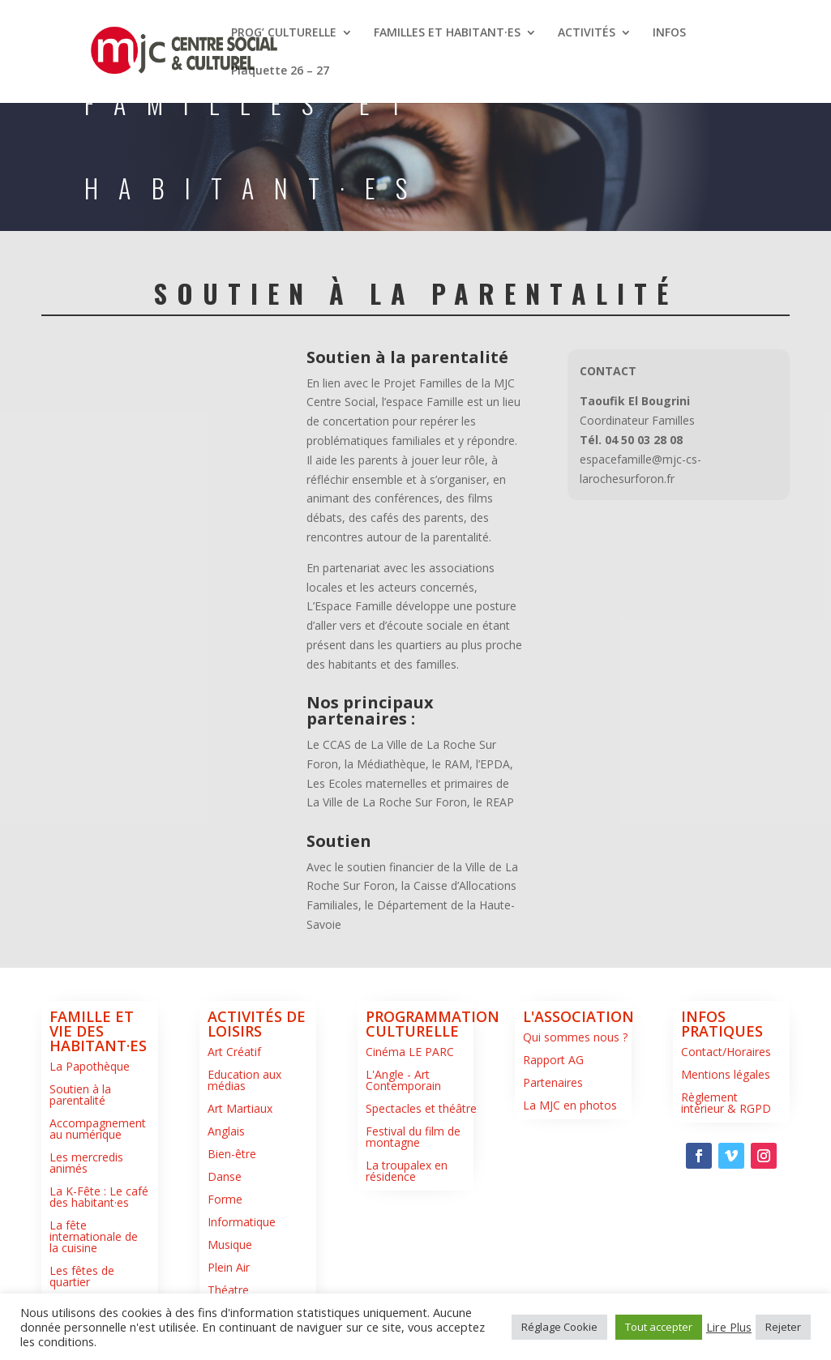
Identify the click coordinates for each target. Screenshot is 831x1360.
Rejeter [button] (783, 1326)
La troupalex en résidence (407, 1170)
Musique (230, 1244)
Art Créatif (234, 1051)
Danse (225, 1176)
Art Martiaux (240, 1108)
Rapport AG (553, 1059)
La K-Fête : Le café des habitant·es (98, 1196)
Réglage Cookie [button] (559, 1326)
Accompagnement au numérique (97, 1128)
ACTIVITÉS (586, 33)
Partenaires (553, 1082)
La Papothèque (89, 1066)
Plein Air (229, 1267)
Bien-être (232, 1153)
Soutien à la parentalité (80, 1094)
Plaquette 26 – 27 (280, 71)
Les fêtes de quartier (81, 1276)
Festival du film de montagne (413, 1136)
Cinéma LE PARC (410, 1051)
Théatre (228, 1290)
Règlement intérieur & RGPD (726, 1102)
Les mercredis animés (86, 1162)
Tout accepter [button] (658, 1326)
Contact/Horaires (726, 1051)
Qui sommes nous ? (575, 1037)
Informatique (242, 1222)
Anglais (226, 1131)
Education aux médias (244, 1080)
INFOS (669, 33)
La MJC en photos (570, 1105)
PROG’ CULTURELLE (283, 33)
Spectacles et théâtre (421, 1108)
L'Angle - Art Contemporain (403, 1080)
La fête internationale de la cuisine (93, 1236)
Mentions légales (725, 1074)
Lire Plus (729, 1326)
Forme (225, 1199)
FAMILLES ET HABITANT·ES (447, 33)
